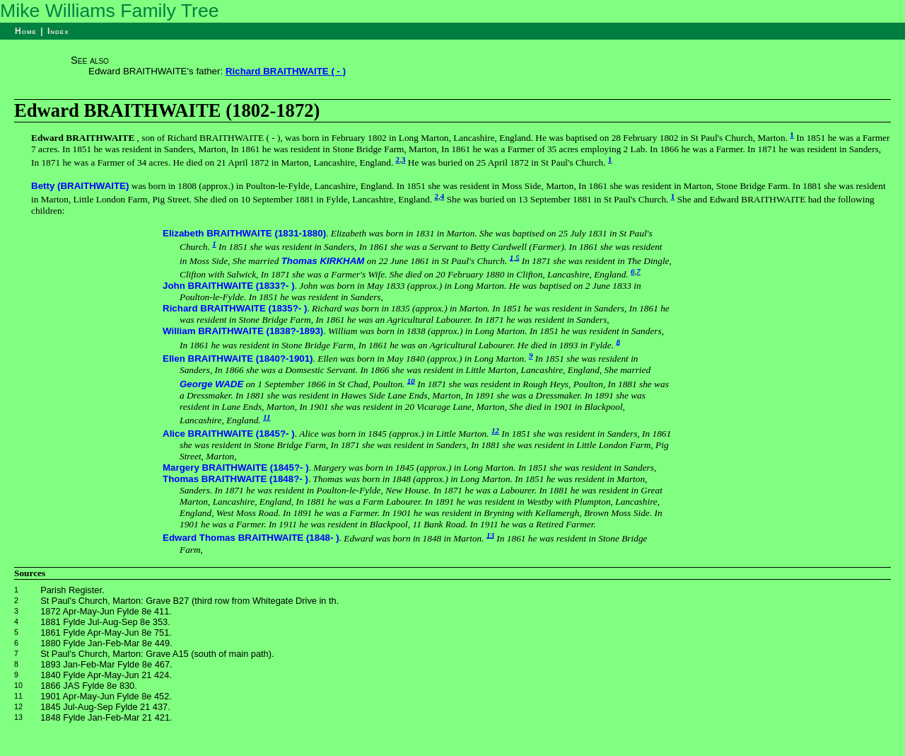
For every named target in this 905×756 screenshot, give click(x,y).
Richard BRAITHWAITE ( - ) (286, 71)
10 (411, 380)
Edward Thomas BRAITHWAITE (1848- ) (251, 538)
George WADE (211, 384)
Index (58, 31)
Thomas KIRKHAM (323, 261)
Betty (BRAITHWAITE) (80, 186)
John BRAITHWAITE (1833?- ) (229, 285)
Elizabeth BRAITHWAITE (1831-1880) (244, 233)
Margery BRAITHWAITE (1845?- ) (236, 467)
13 (490, 534)
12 (495, 430)
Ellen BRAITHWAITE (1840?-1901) (238, 358)
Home (26, 31)
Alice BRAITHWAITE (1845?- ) (229, 433)
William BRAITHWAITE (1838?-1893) (243, 331)
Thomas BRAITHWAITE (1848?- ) (235, 479)
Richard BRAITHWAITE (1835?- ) (235, 308)
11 (267, 417)
